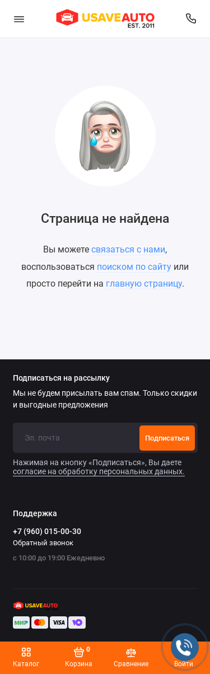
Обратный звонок (43, 543)
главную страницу (144, 283)
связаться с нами (128, 249)
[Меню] (19, 19)
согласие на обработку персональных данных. (99, 471)
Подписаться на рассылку (61, 378)
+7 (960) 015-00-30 (47, 531)
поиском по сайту (134, 266)
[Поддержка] (191, 19)
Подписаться (167, 438)
